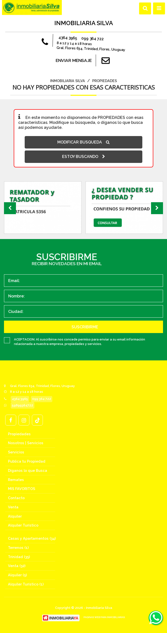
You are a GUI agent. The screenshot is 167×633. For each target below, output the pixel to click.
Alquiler (15, 516)
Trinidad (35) (19, 557)
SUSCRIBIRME (85, 327)
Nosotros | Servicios (25, 443)
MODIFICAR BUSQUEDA (83, 142)
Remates (16, 480)
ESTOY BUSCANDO (83, 156)
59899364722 (22, 405)
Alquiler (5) (17, 575)
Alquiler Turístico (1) (26, 584)
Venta (13, 507)
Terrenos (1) (18, 547)
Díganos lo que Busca (27, 470)
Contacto (16, 498)
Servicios (16, 452)
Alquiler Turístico (23, 525)
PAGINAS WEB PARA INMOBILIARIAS (104, 617)
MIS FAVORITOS (21, 489)
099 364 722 (90, 38)
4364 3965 (70, 40)
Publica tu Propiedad (26, 461)
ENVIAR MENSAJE (84, 60)
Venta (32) (16, 566)
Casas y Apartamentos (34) (32, 538)
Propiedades (104, 81)
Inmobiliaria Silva (67, 81)
